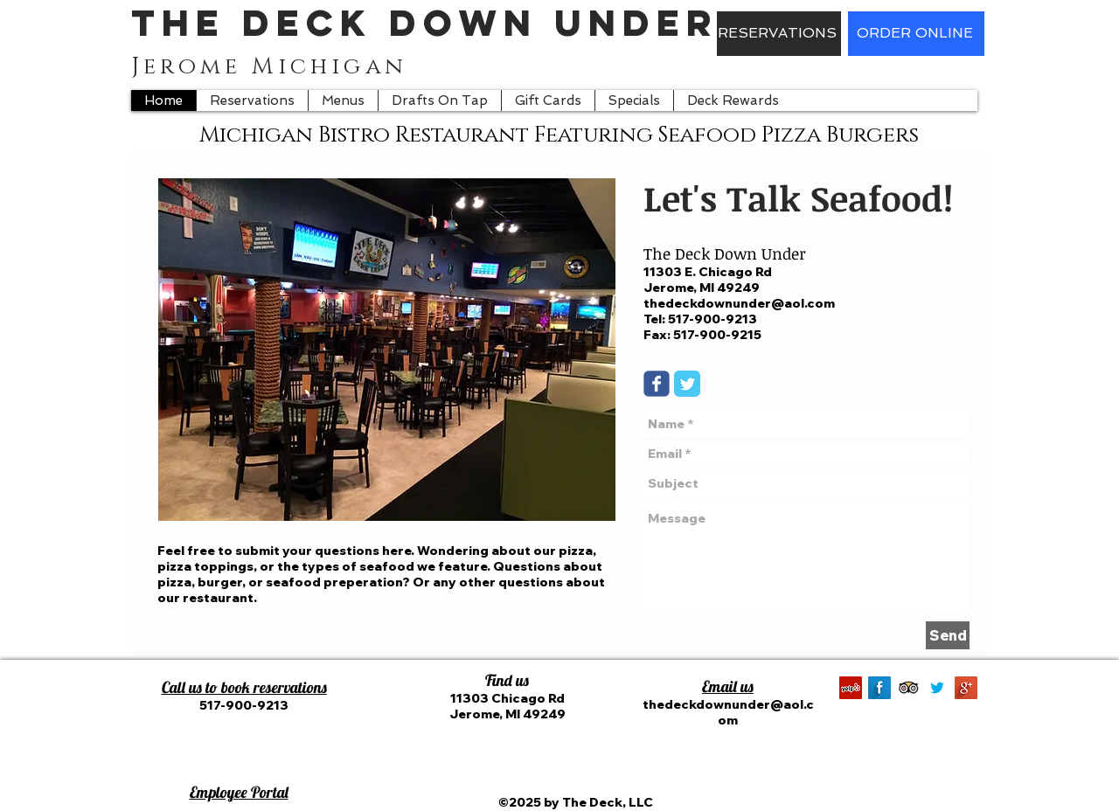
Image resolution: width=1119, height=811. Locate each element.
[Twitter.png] (937, 687)
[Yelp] (850, 687)
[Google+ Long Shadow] (966, 687)
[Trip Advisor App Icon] (908, 687)
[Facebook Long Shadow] (879, 687)
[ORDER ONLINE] (916, 33)
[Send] (948, 635)
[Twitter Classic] (687, 384)
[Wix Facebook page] (656, 384)
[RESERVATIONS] (779, 33)
